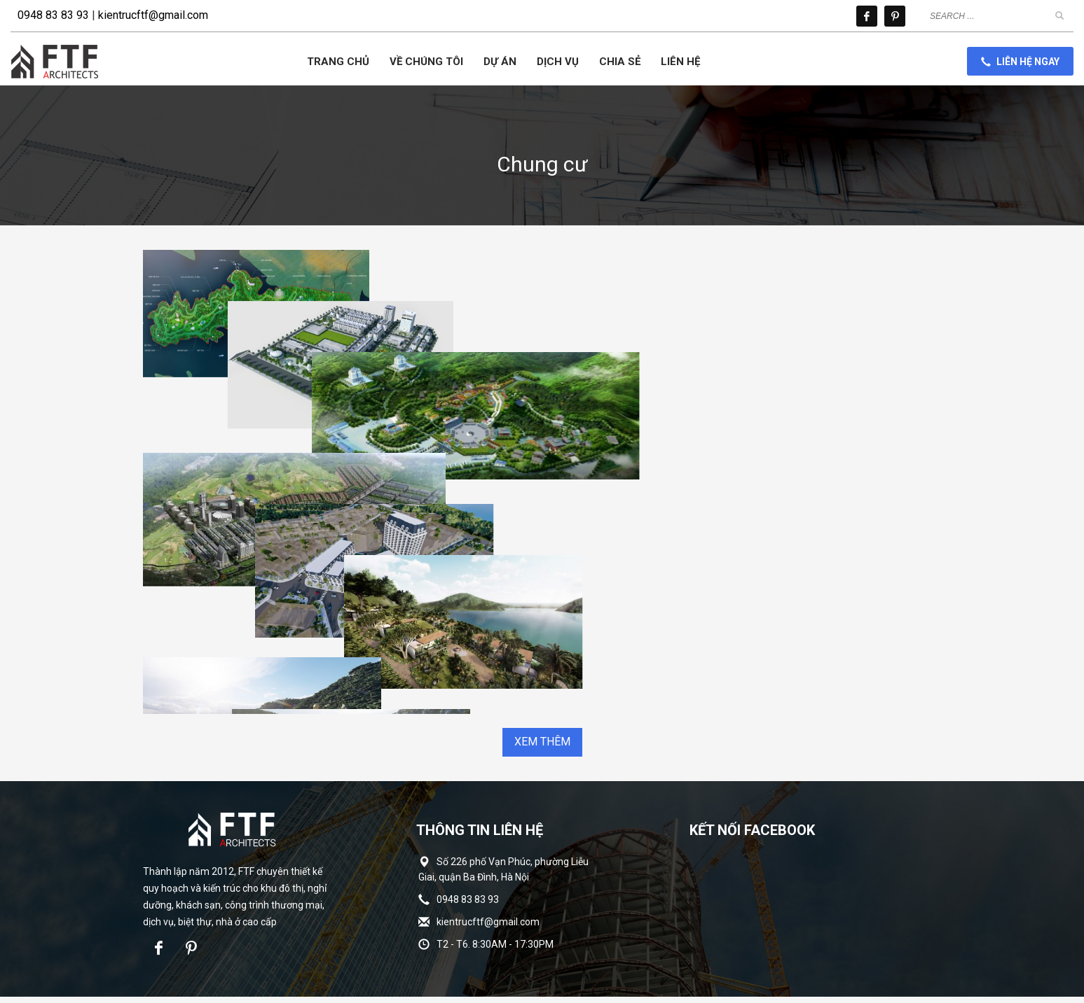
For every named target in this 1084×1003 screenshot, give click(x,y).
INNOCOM (623, 968)
